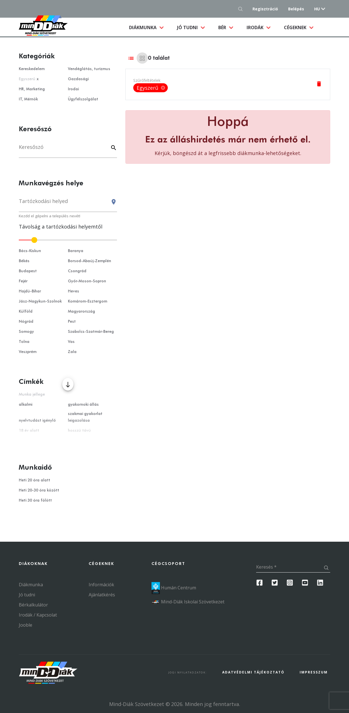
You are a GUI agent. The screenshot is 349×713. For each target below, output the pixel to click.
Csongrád (77, 271)
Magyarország (81, 311)
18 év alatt (29, 431)
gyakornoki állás (83, 405)
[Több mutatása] (68, 384)
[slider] (68, 240)
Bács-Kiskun (30, 251)
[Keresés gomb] (242, 9)
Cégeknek (295, 27)
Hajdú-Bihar (30, 291)
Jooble (25, 625)
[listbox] (150, 87)
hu (317, 8)
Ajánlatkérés (102, 595)
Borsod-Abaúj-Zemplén (89, 261)
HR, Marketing (32, 89)
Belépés (296, 8)
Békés (24, 261)
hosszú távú (79, 431)
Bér (222, 27)
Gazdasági (78, 79)
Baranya (75, 251)
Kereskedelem (32, 69)
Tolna (24, 342)
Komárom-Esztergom (87, 301)
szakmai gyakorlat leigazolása (85, 417)
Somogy (26, 332)
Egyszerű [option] (150, 87)
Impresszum (314, 672)
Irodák (256, 27)
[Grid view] (142, 58)
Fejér (23, 281)
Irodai (73, 89)
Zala (72, 352)
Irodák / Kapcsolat (38, 615)
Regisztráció (265, 8)
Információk (101, 585)
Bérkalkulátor (33, 605)
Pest (72, 322)
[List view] (131, 58)
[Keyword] (113, 148)
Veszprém (27, 352)
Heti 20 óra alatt (34, 480)
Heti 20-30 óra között (39, 490)
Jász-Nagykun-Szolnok (40, 301)
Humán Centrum (173, 588)
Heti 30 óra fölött (35, 500)
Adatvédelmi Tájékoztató (253, 672)
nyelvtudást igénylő (37, 421)
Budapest (28, 271)
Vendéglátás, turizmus (89, 69)
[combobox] (68, 204)
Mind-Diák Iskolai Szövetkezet (187, 602)
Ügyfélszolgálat (83, 99)
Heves (73, 291)
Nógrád (26, 322)
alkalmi (25, 405)
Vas (71, 342)
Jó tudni (188, 27)
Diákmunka (149, 27)
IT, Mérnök (28, 99)
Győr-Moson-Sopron (87, 281)
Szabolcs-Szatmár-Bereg (91, 332)
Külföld (26, 311)
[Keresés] (68, 150)
